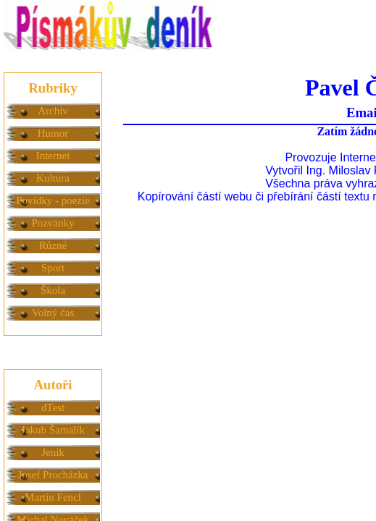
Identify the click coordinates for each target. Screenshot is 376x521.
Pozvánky (52, 223)
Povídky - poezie (53, 200)
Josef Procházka (52, 474)
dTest (52, 407)
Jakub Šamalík (53, 430)
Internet (53, 155)
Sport (53, 268)
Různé (53, 245)
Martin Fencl (53, 497)
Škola (53, 290)
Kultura (53, 178)
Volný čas (53, 312)
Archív (53, 111)
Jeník (52, 452)
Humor (53, 133)
